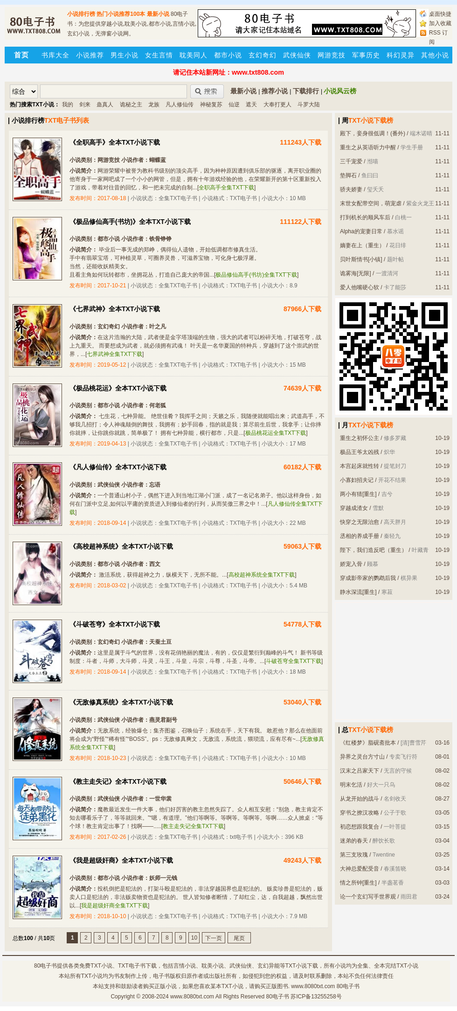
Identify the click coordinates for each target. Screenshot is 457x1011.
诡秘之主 (131, 104)
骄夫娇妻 (351, 189)
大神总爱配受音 (359, 868)
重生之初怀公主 (359, 438)
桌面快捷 (440, 14)
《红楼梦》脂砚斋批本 (368, 742)
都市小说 (228, 55)
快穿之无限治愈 (359, 522)
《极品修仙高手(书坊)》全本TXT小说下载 (130, 221)
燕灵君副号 (163, 720)
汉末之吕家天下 (359, 770)
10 (194, 937)
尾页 (239, 938)
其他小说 (435, 55)
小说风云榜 (340, 91)
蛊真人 (105, 104)
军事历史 (366, 55)
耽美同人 (194, 55)
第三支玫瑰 (354, 854)
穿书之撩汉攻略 (359, 812)
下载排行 (306, 91)
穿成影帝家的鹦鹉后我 (368, 578)
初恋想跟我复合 (359, 826)
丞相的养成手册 (359, 536)
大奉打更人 (277, 104)
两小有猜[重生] (358, 494)
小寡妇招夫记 (357, 480)
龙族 (153, 104)
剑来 (84, 104)
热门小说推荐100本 (121, 14)
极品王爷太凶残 (359, 452)
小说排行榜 (81, 14)
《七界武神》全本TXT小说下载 (114, 309)
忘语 (154, 484)
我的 (67, 104)
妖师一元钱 (163, 878)
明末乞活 (351, 784)
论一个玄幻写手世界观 (368, 896)
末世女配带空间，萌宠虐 (371, 203)
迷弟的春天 (354, 840)
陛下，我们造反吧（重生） (373, 550)
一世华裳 (160, 798)
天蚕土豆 (160, 642)
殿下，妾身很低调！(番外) (372, 133)
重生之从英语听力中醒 (368, 147)
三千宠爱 (351, 161)
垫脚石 (348, 175)
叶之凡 (157, 326)
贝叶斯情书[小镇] (361, 259)
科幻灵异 (401, 55)
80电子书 (45, 965)
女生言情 (159, 55)
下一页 (213, 938)
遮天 (251, 104)
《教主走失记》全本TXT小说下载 (117, 781)
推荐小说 (275, 91)
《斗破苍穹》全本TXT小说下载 (114, 624)
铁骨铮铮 (160, 239)
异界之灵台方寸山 (362, 756)
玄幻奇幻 (263, 55)
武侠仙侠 (297, 55)
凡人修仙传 (180, 104)
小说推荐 (90, 55)
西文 (154, 564)
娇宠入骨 (351, 564)
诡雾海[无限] (355, 273)
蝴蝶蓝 (157, 160)
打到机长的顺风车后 (365, 217)
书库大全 (55, 55)
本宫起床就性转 (359, 466)
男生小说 (124, 55)
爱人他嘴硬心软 (359, 287)
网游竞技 (332, 55)
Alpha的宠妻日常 (361, 231)
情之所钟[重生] (358, 882)
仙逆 (234, 104)
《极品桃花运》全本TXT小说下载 (117, 388)
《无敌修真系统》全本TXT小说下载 (121, 702)
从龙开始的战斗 (359, 798)
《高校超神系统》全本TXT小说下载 (121, 546)
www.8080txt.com (192, 996)
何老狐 (157, 405)
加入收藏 (440, 23)
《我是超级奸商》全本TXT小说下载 (121, 860)
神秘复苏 (211, 104)
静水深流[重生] (358, 592)
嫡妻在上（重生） (362, 245)
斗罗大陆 (309, 104)
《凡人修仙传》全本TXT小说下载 (117, 467)
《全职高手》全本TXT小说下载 (114, 142)
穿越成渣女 (354, 508)
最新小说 (158, 14)
